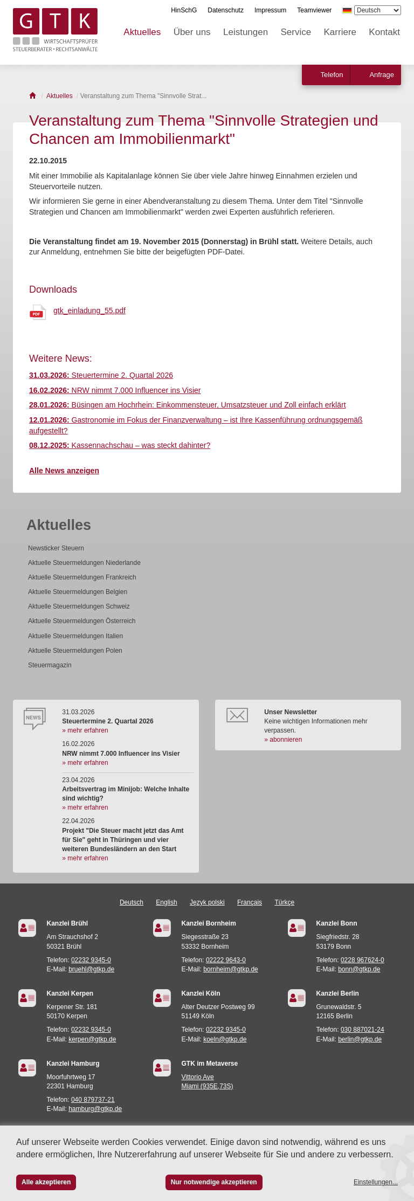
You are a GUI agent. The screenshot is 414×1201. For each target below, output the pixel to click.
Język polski (207, 902)
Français (249, 902)
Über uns (192, 32)
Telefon (332, 75)
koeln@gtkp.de (224, 1039)
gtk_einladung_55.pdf (89, 310)
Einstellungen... (376, 1182)
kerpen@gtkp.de (92, 1039)
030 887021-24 (362, 1029)
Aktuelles (142, 32)
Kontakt (384, 32)
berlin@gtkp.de (360, 1039)
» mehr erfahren (85, 730)
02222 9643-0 (226, 960)
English (166, 902)
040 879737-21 (93, 1099)
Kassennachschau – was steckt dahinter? (119, 445)
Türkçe (284, 902)
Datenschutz (226, 10)
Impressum (270, 10)
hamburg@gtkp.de (95, 1109)
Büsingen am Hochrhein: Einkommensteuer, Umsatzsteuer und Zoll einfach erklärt (187, 405)
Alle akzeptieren (46, 1182)
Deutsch (131, 902)
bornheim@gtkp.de (230, 969)
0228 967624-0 (362, 960)
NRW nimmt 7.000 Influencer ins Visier (115, 390)
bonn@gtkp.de (359, 969)
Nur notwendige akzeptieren (214, 1182)
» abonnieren (283, 739)
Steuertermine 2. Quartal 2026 (101, 375)
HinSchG (184, 10)
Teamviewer (314, 10)
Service (296, 32)
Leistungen (245, 32)
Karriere (340, 32)
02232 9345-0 (91, 960)
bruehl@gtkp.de (91, 969)
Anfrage (381, 75)
